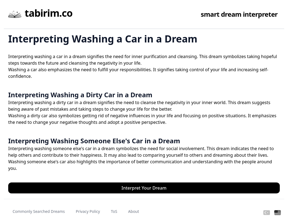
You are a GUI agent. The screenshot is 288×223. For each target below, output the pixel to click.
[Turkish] (266, 213)
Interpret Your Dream (144, 188)
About (133, 211)
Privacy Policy (88, 211)
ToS (114, 211)
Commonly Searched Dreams (39, 211)
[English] (277, 213)
